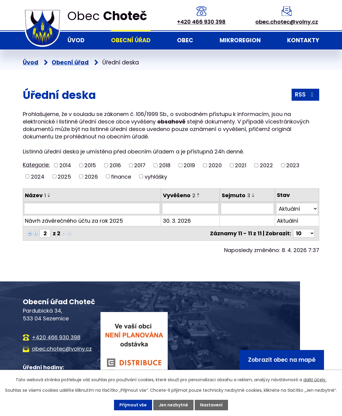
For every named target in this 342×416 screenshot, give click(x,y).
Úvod (76, 40)
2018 (164, 165)
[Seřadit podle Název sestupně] (49, 196)
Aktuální (287, 220)
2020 (215, 165)
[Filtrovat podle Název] (92, 208)
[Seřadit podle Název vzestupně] (49, 194)
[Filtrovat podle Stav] (297, 208)
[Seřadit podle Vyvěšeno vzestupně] (198, 194)
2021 (240, 165)
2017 (140, 165)
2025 (64, 176)
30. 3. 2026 (177, 220)
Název (35, 195)
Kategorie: (36, 164)
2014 (65, 165)
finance (121, 176)
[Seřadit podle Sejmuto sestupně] (253, 196)
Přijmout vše (133, 405)
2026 (91, 176)
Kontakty (303, 40)
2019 (189, 165)
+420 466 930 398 (201, 21)
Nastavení (211, 405)
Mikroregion (240, 40)
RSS (305, 95)
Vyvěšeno (179, 195)
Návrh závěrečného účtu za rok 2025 (74, 220)
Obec (185, 40)
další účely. (314, 380)
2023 (292, 165)
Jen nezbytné (173, 405)
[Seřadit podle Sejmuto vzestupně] (253, 194)
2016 (115, 165)
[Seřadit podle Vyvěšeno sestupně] (198, 196)
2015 (90, 165)
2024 (37, 176)
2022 (266, 165)
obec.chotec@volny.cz (286, 21)
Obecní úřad (131, 40)
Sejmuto (236, 195)
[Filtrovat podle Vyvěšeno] (190, 208)
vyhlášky (156, 176)
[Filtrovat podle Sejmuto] (247, 208)
